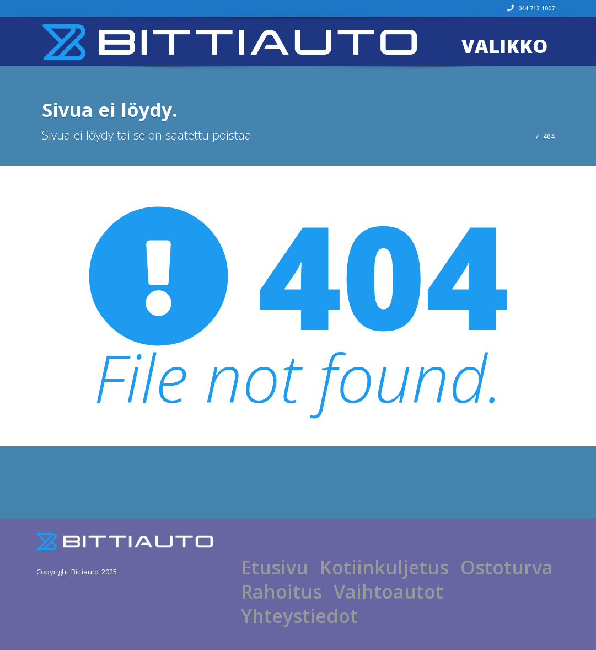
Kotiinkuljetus (384, 567)
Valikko (504, 45)
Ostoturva (506, 567)
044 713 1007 (531, 8)
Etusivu (274, 567)
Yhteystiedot (299, 615)
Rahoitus (281, 591)
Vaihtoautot (388, 591)
